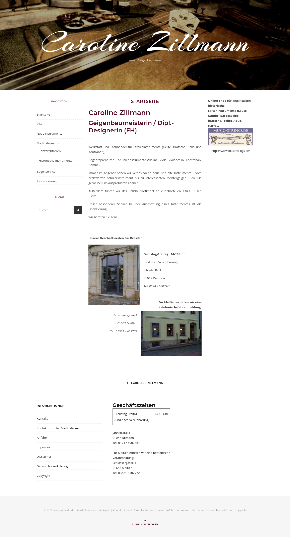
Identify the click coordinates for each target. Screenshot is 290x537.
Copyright (43, 476)
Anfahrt (42, 437)
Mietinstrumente (48, 143)
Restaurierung (47, 181)
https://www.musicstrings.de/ (230, 151)
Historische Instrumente (56, 160)
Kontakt (42, 418)
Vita (39, 124)
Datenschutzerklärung (52, 466)
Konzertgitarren (50, 151)
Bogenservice (46, 171)
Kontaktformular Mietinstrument (59, 428)
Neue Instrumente (49, 133)
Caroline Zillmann (145, 43)
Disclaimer (44, 456)
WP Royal (103, 510)
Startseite (43, 114)
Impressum (45, 447)
